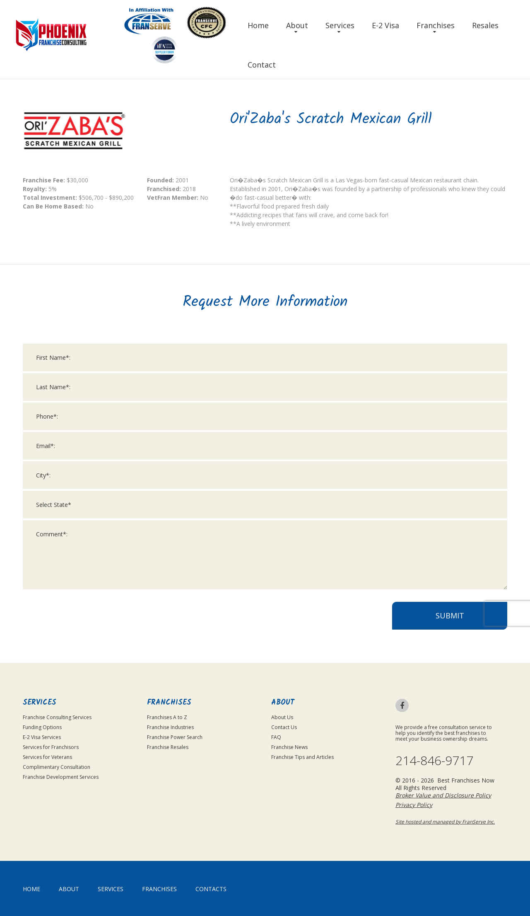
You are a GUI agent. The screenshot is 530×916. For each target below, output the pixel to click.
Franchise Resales (167, 747)
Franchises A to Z (167, 717)
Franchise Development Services (61, 776)
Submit (450, 620)
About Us (282, 717)
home (31, 889)
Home (258, 25)
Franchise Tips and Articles (302, 757)
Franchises (436, 25)
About (297, 25)
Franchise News (289, 747)
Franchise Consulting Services (57, 717)
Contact (262, 65)
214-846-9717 (434, 760)
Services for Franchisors (51, 747)
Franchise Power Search (174, 737)
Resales (485, 25)
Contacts (210, 889)
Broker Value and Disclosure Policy (443, 795)
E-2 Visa (385, 25)
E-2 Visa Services (42, 737)
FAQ (276, 737)
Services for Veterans (47, 757)
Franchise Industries (170, 727)
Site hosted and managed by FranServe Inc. (445, 821)
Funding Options (42, 727)
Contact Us (284, 727)
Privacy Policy (413, 805)
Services (339, 25)
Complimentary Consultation (56, 767)
